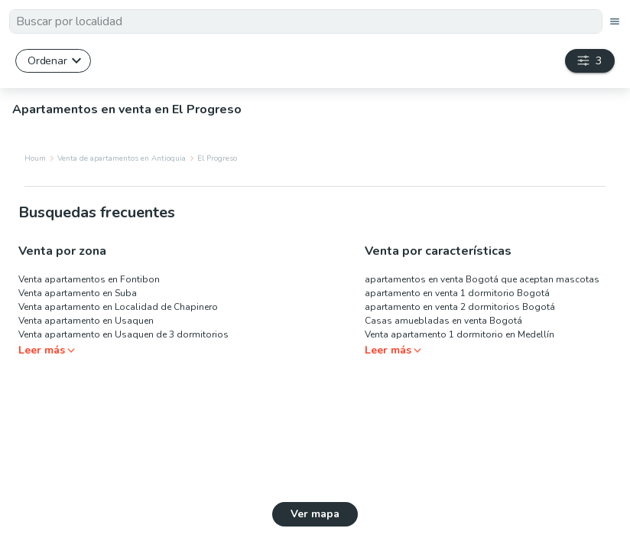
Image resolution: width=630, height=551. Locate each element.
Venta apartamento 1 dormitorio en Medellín (459, 334)
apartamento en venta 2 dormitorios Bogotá (460, 307)
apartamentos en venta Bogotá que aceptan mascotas (482, 279)
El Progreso (217, 158)
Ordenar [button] (47, 60)
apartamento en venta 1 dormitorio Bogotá (457, 293)
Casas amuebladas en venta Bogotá (443, 321)
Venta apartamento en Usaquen (86, 321)
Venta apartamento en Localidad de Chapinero (118, 307)
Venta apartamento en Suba (77, 293)
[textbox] (306, 21)
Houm (35, 158)
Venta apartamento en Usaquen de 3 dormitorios (123, 334)
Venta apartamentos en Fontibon (89, 279)
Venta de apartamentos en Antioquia (121, 158)
